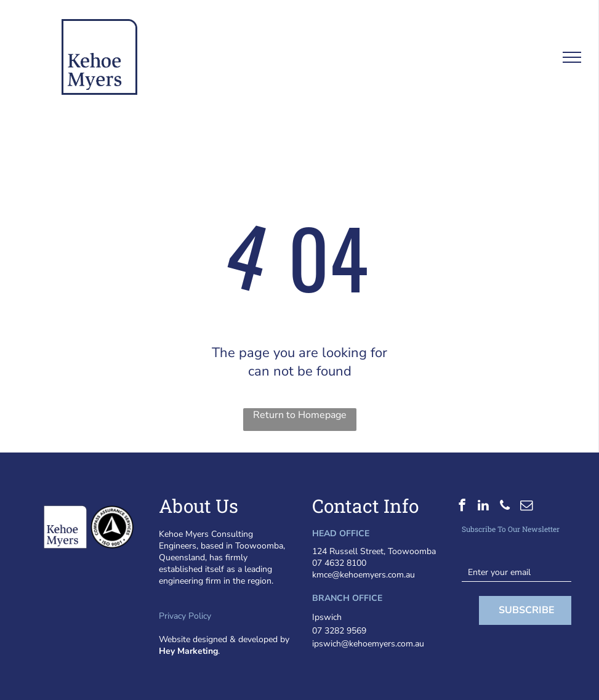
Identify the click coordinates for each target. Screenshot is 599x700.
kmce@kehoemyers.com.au (363, 575)
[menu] (572, 57)
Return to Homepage (300, 415)
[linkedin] (483, 507)
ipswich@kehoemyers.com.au (368, 644)
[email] (526, 507)
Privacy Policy (185, 616)
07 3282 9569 (339, 631)
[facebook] (462, 507)
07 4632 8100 (339, 563)
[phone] (505, 507)
